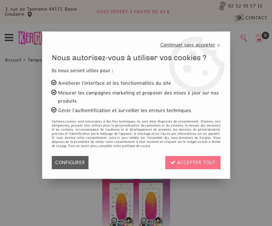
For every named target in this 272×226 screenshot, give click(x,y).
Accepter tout (193, 162)
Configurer (70, 162)
